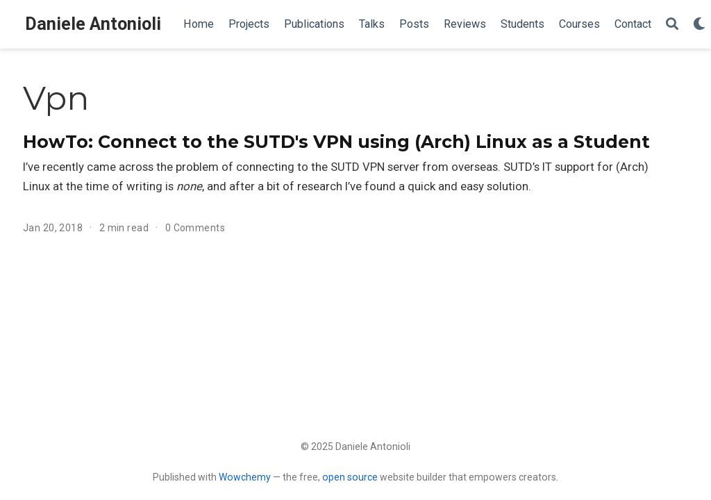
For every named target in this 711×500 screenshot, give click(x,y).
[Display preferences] (699, 25)
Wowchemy (245, 477)
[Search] (672, 25)
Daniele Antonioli (93, 24)
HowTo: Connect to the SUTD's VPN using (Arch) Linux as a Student (336, 141)
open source (350, 477)
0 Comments (195, 227)
